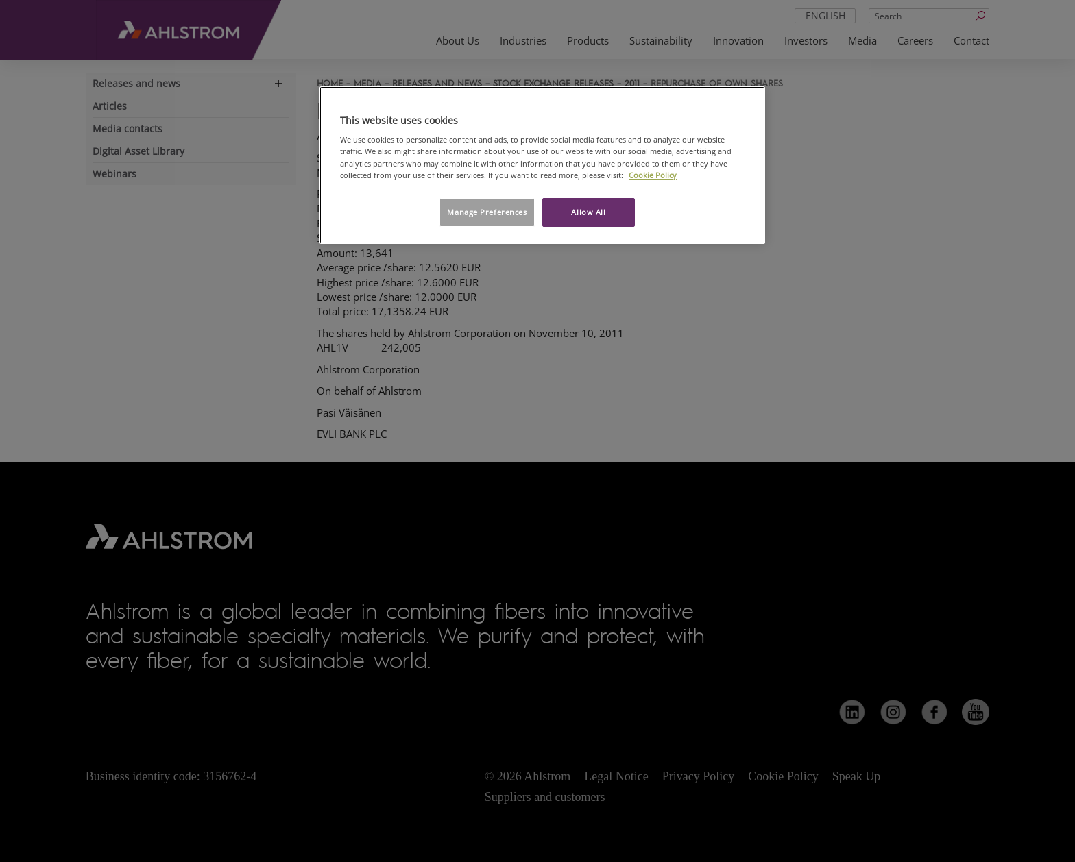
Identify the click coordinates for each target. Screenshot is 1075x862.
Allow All (588, 212)
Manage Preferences (487, 212)
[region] (542, 165)
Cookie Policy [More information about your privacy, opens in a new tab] (653, 175)
